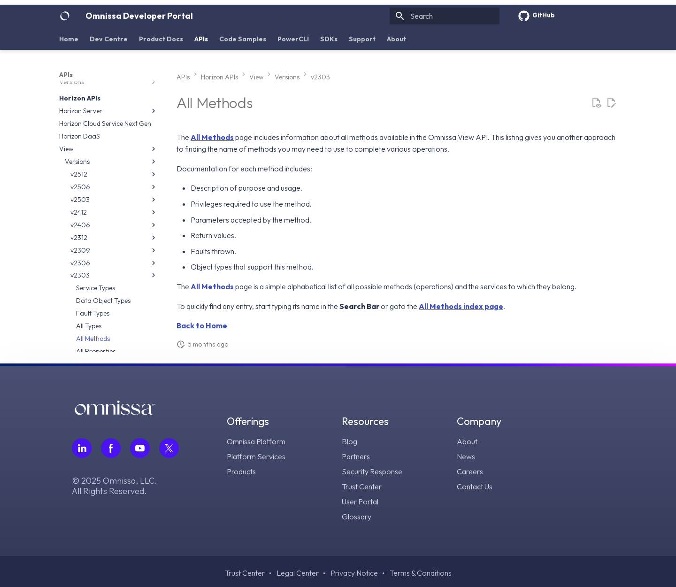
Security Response (372, 471)
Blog (349, 441)
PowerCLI (293, 39)
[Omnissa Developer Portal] (64, 16)
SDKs (329, 39)
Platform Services (256, 456)
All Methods (212, 137)
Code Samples (242, 39)
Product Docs (161, 39)
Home (68, 39)
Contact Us (474, 486)
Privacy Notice (354, 573)
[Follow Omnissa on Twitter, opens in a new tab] (169, 448)
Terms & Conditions (421, 573)
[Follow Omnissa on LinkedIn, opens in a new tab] (82, 448)
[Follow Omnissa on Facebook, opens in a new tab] (111, 448)
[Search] (444, 16)
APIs (201, 39)
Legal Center (298, 573)
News (466, 456)
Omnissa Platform (256, 441)
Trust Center (362, 486)
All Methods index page (461, 306)
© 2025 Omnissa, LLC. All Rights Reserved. (114, 486)
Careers (470, 471)
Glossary (356, 516)
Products (241, 471)
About (396, 39)
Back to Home (202, 325)
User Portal (360, 501)
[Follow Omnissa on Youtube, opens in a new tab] (140, 448)
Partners (356, 456)
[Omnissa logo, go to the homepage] (115, 411)
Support (362, 39)
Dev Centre (109, 39)
